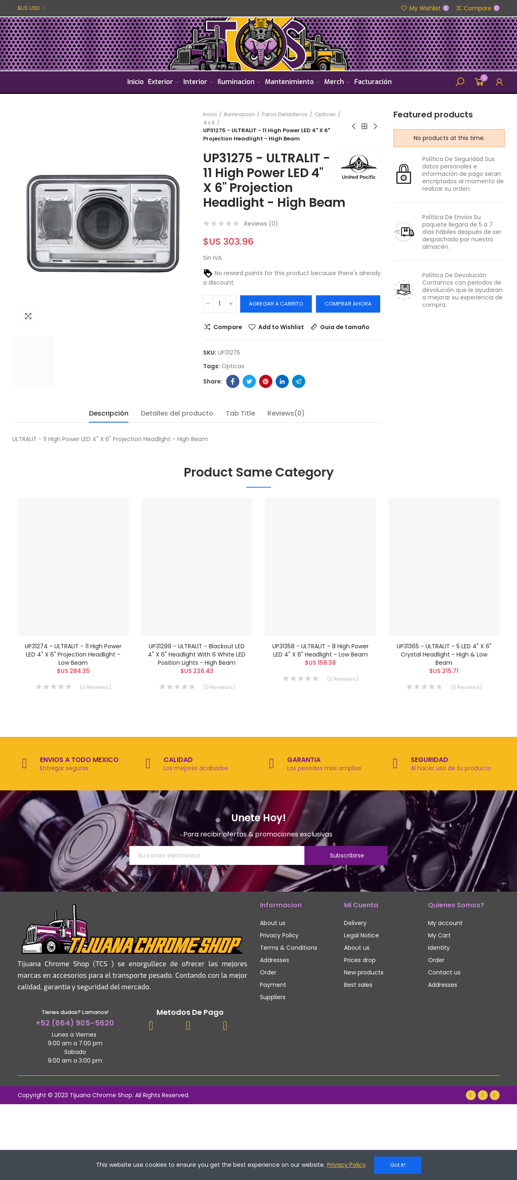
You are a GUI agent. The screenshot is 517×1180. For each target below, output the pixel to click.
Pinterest (265, 381)
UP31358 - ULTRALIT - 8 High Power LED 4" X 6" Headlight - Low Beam (320, 650)
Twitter (249, 381)
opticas (233, 366)
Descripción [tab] (109, 413)
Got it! (397, 1165)
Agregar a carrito (276, 304)
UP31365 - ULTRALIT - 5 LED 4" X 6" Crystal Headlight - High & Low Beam (444, 654)
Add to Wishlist (281, 327)
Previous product (354, 126)
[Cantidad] (219, 304)
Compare (227, 327)
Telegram (298, 381)
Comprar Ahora (348, 304)
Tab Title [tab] (240, 413)
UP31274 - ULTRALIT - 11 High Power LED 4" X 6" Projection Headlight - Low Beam (73, 654)
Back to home (364, 126)
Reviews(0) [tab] (286, 413)
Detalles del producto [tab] (177, 413)
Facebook (232, 381)
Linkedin (282, 381)
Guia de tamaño (345, 327)
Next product (375, 126)
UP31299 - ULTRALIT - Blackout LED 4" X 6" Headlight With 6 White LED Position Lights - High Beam (197, 654)
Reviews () (261, 224)
